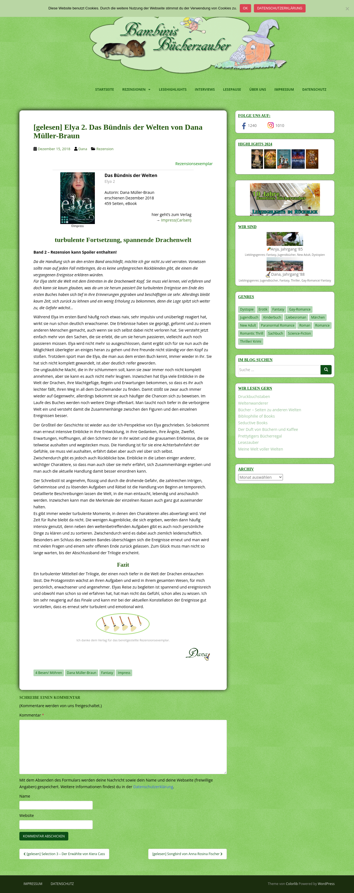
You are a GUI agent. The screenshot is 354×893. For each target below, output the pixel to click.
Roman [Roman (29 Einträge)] (304, 325)
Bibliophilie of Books (256, 416)
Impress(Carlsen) (176, 220)
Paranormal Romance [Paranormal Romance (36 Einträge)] (277, 325)
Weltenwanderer (253, 403)
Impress (124, 672)
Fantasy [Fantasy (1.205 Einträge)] (278, 309)
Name (24, 796)
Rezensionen (133, 89)
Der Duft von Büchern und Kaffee (268, 429)
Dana (82, 148)
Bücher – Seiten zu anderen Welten (269, 409)
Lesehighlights (172, 89)
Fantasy (107, 672)
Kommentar (31, 715)
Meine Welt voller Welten (260, 449)
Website (26, 815)
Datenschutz (314, 89)
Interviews (205, 89)
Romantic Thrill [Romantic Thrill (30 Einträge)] (251, 333)
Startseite (104, 89)
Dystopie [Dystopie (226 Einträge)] (247, 309)
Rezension (105, 148)
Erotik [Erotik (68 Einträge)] (263, 309)
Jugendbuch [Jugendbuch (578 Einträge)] (249, 317)
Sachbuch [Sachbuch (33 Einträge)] (275, 333)
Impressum (284, 89)
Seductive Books (252, 422)
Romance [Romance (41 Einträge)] (322, 325)
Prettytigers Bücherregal (260, 436)
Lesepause (232, 89)
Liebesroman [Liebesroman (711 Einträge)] (296, 317)
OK (245, 8)
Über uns (257, 89)
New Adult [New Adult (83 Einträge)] (248, 325)
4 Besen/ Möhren (48, 672)
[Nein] (347, 8)
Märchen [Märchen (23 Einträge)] (318, 317)
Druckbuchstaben (254, 396)
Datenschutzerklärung (279, 8)
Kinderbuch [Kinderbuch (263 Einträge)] (272, 317)
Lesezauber (248, 442)
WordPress (326, 883)
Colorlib (292, 883)
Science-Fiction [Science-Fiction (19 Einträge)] (299, 333)
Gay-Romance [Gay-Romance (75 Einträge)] (300, 309)
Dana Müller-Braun (81, 672)
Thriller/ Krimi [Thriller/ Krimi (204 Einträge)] (250, 341)
